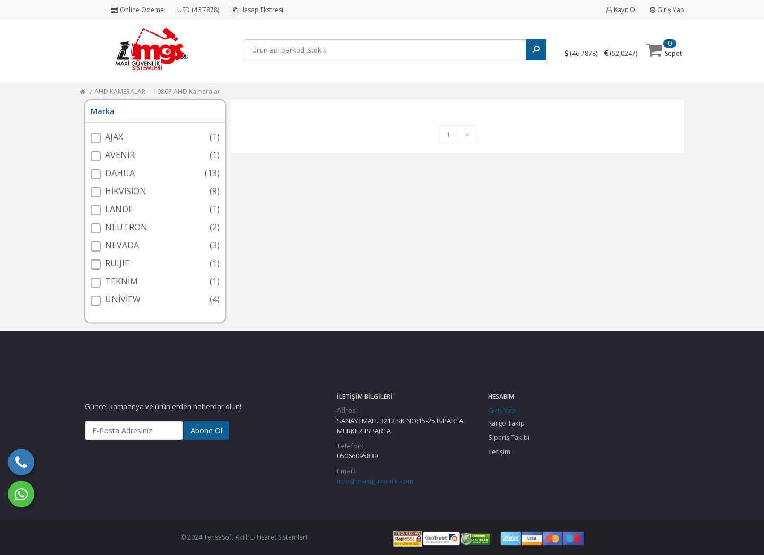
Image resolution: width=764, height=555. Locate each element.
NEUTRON (126, 227)
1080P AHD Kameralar (186, 91)
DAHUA (120, 173)
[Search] (387, 49)
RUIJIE (117, 263)
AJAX (114, 137)
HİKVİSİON (125, 191)
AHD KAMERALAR (119, 91)
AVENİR (120, 155)
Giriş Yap (667, 9)
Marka (103, 111)
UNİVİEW (123, 299)
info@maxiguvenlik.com (375, 480)
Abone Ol (206, 431)
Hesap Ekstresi (257, 9)
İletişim (499, 451)
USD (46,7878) (198, 9)
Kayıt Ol (621, 9)
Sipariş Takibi (508, 437)
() (585, 53)
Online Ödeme (137, 9)
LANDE (119, 209)
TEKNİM (121, 281)
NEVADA (122, 245)
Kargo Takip (506, 423)
